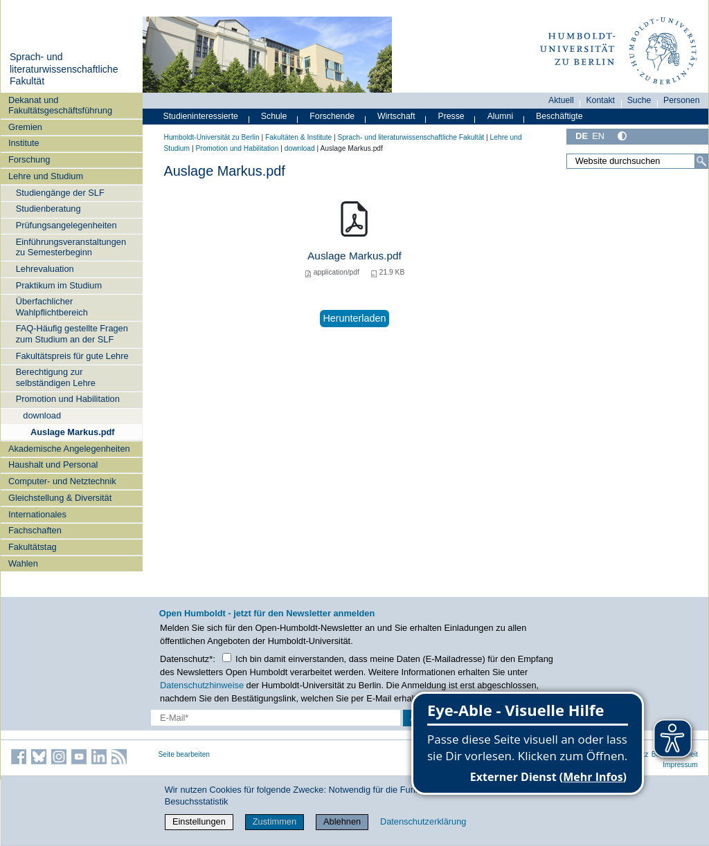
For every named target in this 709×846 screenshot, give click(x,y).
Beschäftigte (559, 116)
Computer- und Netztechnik (62, 481)
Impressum (680, 765)
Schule (274, 116)
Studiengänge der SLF (60, 192)
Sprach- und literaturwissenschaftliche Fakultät (64, 68)
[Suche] (701, 161)
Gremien (25, 127)
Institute (23, 143)
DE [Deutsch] (581, 136)
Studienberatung (48, 208)
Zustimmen (274, 821)
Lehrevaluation (45, 269)
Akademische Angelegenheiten (69, 448)
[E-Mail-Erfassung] (275, 718)
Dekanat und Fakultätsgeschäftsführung (60, 105)
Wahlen (23, 563)
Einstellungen (199, 821)
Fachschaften (35, 530)
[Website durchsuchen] (637, 161)
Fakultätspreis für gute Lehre (72, 356)
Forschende (331, 116)
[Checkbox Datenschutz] (226, 657)
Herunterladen (354, 318)
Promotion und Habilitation (68, 399)
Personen (681, 100)
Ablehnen (342, 821)
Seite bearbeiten (184, 754)
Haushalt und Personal (53, 464)
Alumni (500, 116)
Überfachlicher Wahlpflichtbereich (52, 306)
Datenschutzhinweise (202, 685)
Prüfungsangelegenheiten (66, 225)
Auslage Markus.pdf (72, 432)
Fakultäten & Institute (298, 137)
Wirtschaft (396, 116)
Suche (639, 100)
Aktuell (561, 100)
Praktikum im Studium (59, 285)
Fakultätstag (32, 547)
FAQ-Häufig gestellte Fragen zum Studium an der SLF (72, 333)
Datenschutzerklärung (423, 821)
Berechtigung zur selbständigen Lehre (56, 377)
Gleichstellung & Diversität (59, 498)
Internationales (37, 514)
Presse (451, 116)
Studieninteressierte (200, 116)
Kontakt (600, 100)
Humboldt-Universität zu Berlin (212, 137)
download (42, 415)
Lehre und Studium (45, 176)
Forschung (29, 159)
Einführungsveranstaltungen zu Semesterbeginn (71, 247)
